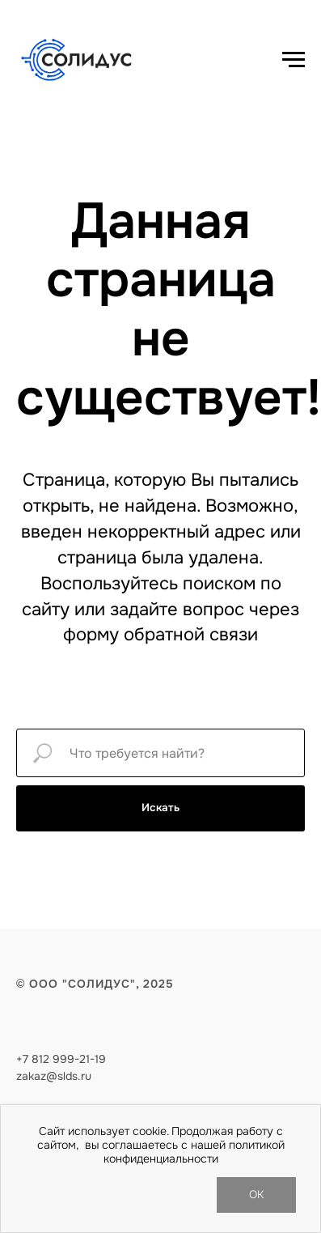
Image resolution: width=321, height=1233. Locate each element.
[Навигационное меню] (293, 60)
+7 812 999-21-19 (61, 1059)
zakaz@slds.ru (53, 1076)
